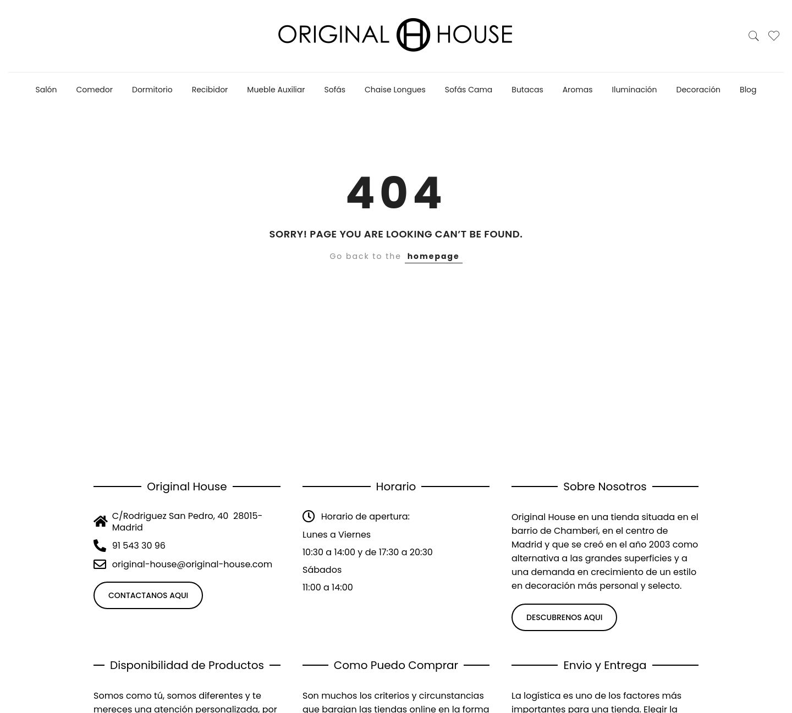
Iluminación (634, 89)
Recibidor (210, 89)
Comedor (94, 89)
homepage (434, 256)
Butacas (527, 89)
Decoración (698, 89)
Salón (46, 89)
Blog (748, 89)
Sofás (335, 89)
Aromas (578, 89)
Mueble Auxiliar (276, 89)
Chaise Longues (395, 89)
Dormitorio (152, 89)
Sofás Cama (468, 89)
